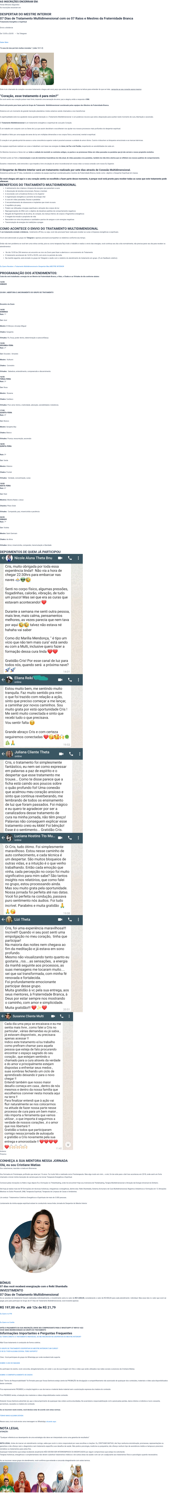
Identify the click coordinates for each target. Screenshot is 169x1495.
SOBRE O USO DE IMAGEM (10, 1363)
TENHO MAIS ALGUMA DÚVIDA (12, 1415)
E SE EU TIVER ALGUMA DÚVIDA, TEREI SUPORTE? (19, 1351)
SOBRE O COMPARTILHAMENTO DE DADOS (17, 1374)
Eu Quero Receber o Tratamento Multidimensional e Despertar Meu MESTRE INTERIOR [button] (33, 266)
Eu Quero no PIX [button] (6, 1314)
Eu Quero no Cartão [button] (7, 1322)
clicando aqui (51, 1421)
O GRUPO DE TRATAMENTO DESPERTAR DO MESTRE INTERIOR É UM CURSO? (30, 1348)
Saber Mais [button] (4, 42)
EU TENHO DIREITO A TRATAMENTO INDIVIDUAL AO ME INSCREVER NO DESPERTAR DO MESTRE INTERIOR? (42, 1336)
